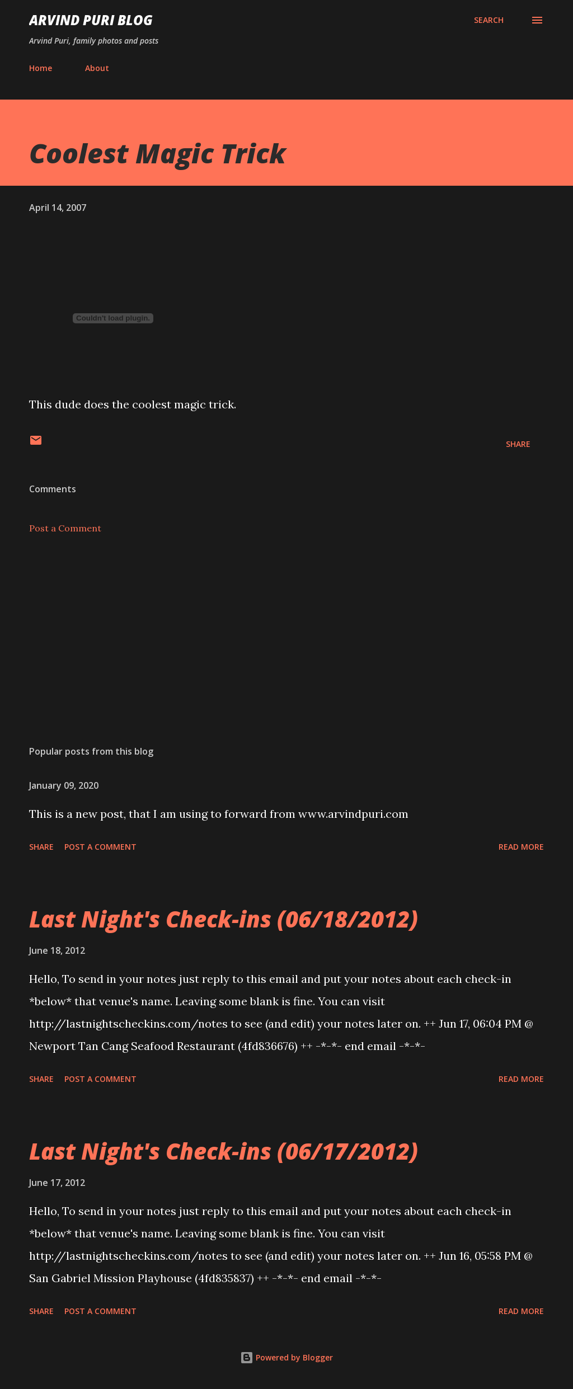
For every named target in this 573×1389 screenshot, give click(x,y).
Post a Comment (65, 528)
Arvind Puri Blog (91, 20)
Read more (521, 846)
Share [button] (518, 444)
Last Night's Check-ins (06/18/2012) (223, 918)
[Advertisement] (286, 649)
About (97, 68)
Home (40, 68)
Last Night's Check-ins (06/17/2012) (223, 1151)
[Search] (489, 20)
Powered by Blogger (286, 1357)
